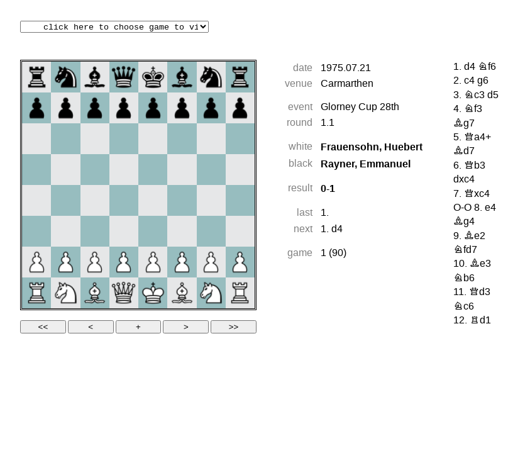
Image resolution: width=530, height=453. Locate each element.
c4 (469, 81)
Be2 (474, 236)
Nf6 (487, 67)
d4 (337, 229)
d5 (493, 95)
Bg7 (464, 124)
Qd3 (479, 292)
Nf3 (473, 109)
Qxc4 (477, 194)
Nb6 (464, 278)
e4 (490, 208)
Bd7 (464, 151)
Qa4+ (477, 137)
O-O (462, 208)
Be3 (480, 264)
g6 (483, 81)
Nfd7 (465, 250)
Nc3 (474, 95)
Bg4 (464, 222)
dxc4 (464, 180)
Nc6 (463, 307)
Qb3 (474, 166)
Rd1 (480, 321)
